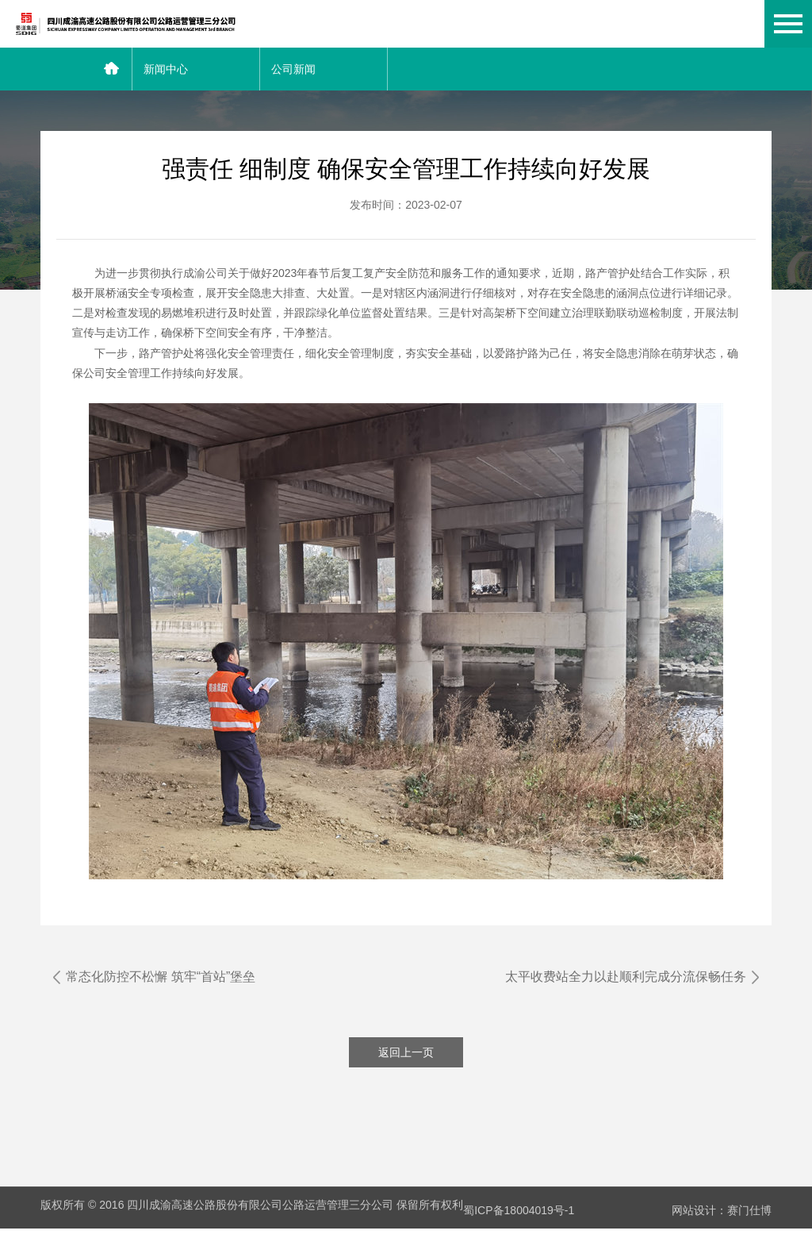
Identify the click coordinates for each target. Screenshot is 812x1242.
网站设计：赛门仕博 (722, 1224)
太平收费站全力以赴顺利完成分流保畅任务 (619, 976)
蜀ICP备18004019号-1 (518, 1224)
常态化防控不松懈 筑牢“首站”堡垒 (167, 976)
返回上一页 (406, 1072)
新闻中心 (166, 69)
